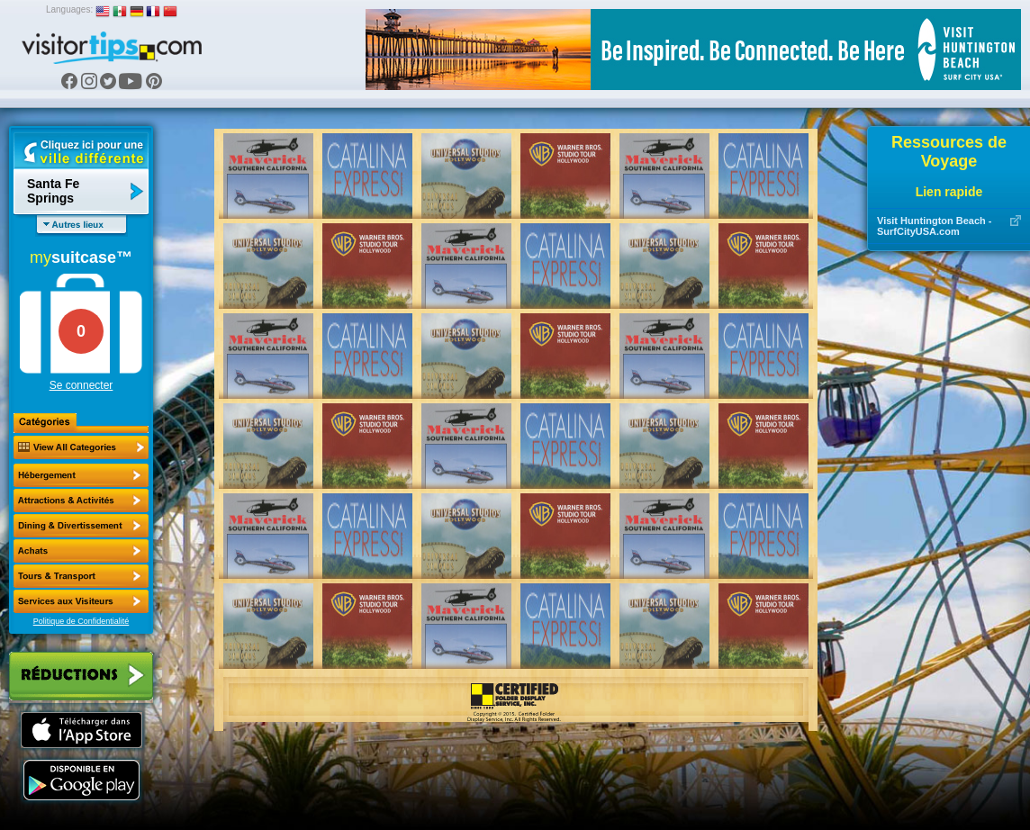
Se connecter (81, 385)
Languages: (69, 9)
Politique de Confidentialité (81, 621)
